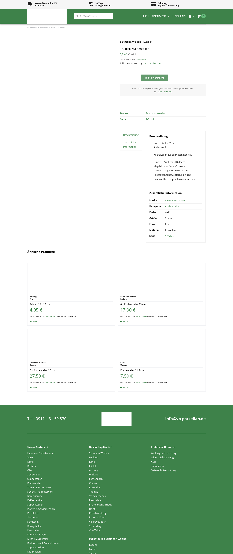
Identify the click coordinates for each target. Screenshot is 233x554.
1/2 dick (150, 119)
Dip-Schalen (34, 551)
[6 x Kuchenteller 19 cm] (162, 277)
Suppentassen (35, 504)
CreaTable (94, 530)
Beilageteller (34, 526)
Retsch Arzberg (97, 513)
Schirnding (95, 526)
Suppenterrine (35, 547)
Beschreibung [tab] (131, 135)
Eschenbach (96, 479)
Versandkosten (141, 59)
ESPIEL (92, 466)
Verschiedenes (97, 496)
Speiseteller (33, 474)
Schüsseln (33, 521)
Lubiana (93, 457)
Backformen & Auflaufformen (43, 543)
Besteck (31, 466)
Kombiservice (34, 496)
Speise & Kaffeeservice (40, 491)
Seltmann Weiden (156, 113)
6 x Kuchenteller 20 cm (42, 370)
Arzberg (93, 470)
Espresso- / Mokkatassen (41, 453)
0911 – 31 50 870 (165, 91)
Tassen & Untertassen (39, 487)
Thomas (93, 491)
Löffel (30, 461)
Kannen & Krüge (36, 534)
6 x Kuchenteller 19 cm (133, 304)
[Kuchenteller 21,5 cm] (162, 344)
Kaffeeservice (34, 500)
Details (35, 321)
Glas (29, 470)
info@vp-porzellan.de (185, 418)
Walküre (93, 474)
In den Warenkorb (154, 77)
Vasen (30, 457)
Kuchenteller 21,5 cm (132, 370)
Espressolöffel (97, 517)
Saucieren (32, 517)
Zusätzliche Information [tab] (130, 144)
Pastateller (33, 530)
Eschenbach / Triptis (100, 504)
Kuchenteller (172, 206)
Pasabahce (95, 500)
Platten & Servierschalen (41, 509)
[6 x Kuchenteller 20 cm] (71, 344)
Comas (93, 483)
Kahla (92, 461)
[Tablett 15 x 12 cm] (71, 277)
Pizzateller (33, 513)
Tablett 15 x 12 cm (40, 304)
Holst (92, 509)
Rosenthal (94, 487)
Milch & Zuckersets (37, 538)
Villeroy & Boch (97, 521)
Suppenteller (34, 479)
